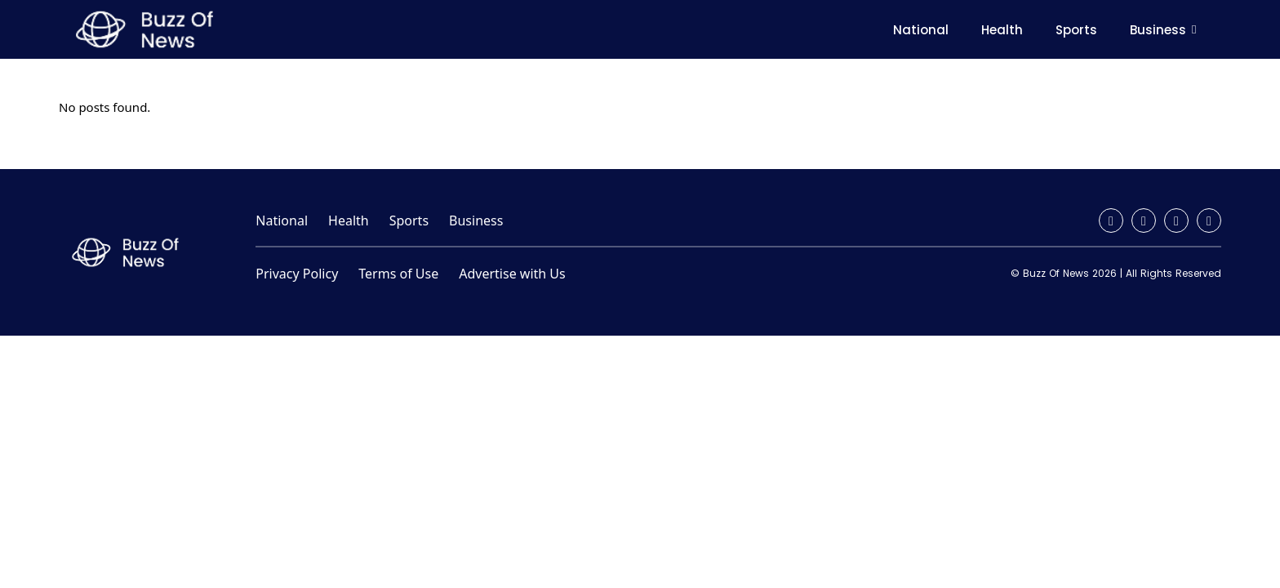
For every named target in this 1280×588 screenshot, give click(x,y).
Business (476, 220)
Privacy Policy (297, 274)
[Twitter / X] (1176, 220)
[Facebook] (1111, 220)
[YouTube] (1209, 220)
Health (1002, 29)
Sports (1076, 29)
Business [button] (1166, 29)
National (921, 29)
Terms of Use (398, 274)
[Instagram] (1144, 220)
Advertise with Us (512, 274)
